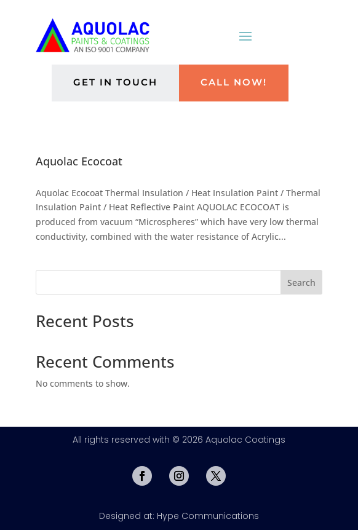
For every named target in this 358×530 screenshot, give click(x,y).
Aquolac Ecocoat (79, 161)
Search (301, 282)
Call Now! (234, 82)
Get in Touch (115, 82)
